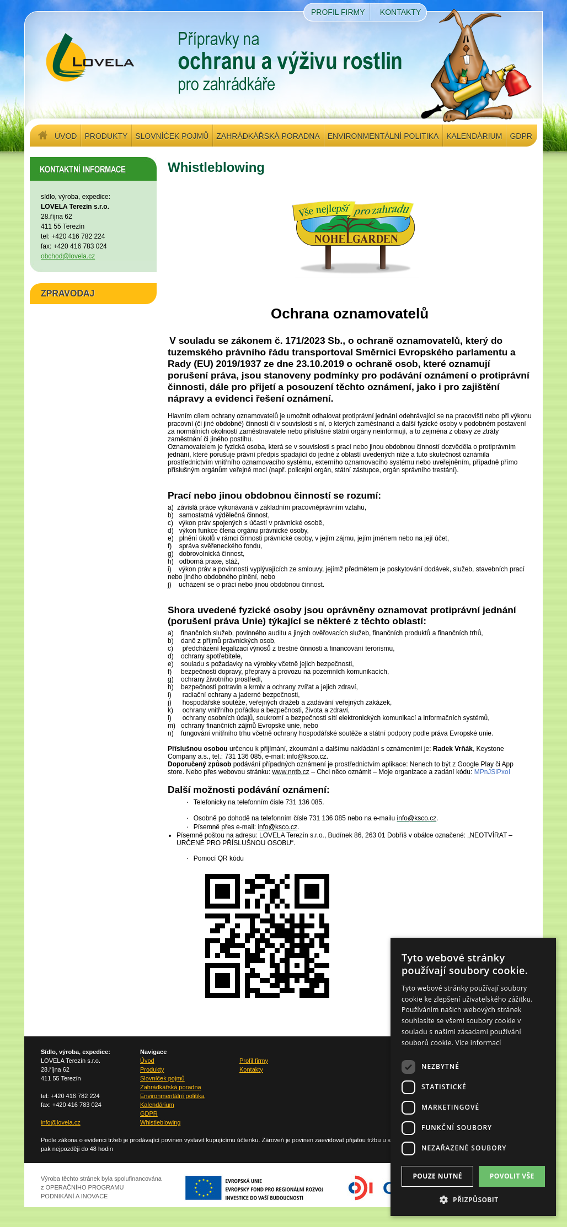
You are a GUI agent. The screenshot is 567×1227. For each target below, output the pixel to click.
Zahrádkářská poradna (267, 136)
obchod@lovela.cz (68, 256)
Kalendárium (474, 136)
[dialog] (473, 1077)
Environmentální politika (383, 136)
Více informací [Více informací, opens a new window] (478, 1042)
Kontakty (400, 12)
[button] (473, 1199)
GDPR (521, 136)
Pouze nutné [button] (437, 1176)
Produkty (105, 136)
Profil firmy (338, 12)
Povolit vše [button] (512, 1176)
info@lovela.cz (61, 1122)
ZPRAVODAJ (68, 293)
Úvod (66, 136)
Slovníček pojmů (171, 136)
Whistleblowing (160, 1122)
